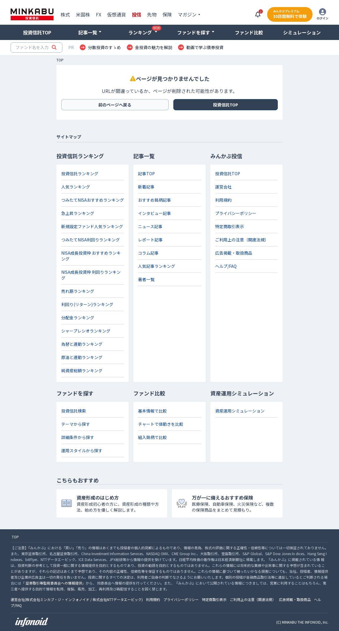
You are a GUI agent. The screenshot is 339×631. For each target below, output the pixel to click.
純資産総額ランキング (81, 370)
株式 (65, 14)
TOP (60, 60)
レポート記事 (150, 240)
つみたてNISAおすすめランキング (92, 200)
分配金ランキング (77, 317)
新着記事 (146, 187)
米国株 (83, 14)
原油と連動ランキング (81, 357)
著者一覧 (146, 279)
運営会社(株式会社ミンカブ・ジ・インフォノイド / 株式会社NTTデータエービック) (77, 599)
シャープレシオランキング (85, 331)
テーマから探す (75, 424)
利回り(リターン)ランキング (87, 304)
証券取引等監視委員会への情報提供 (54, 582)
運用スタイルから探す (81, 450)
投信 (136, 14)
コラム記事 (148, 253)
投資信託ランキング (79, 173)
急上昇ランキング (77, 213)
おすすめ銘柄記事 (154, 200)
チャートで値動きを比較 (160, 424)
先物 (152, 14)
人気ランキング (75, 187)
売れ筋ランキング (77, 291)
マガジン (187, 14)
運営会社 (223, 187)
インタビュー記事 (154, 213)
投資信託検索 (73, 411)
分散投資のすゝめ (104, 47)
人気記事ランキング (156, 266)
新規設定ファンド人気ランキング (92, 226)
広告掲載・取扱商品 (233, 253)
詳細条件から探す (77, 437)
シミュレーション (302, 32)
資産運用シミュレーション (240, 411)
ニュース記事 (150, 226)
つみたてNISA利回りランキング (90, 240)
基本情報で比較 (152, 411)
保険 (167, 14)
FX (98, 14)
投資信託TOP (37, 32)
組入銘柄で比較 (152, 437)
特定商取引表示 (229, 226)
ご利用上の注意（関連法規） (242, 240)
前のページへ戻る (114, 105)
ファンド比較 (249, 32)
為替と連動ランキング (81, 344)
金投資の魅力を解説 (153, 47)
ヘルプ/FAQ (226, 266)
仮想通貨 (116, 14)
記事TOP (146, 173)
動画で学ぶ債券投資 (204, 47)
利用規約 (223, 200)
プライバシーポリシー (235, 213)
